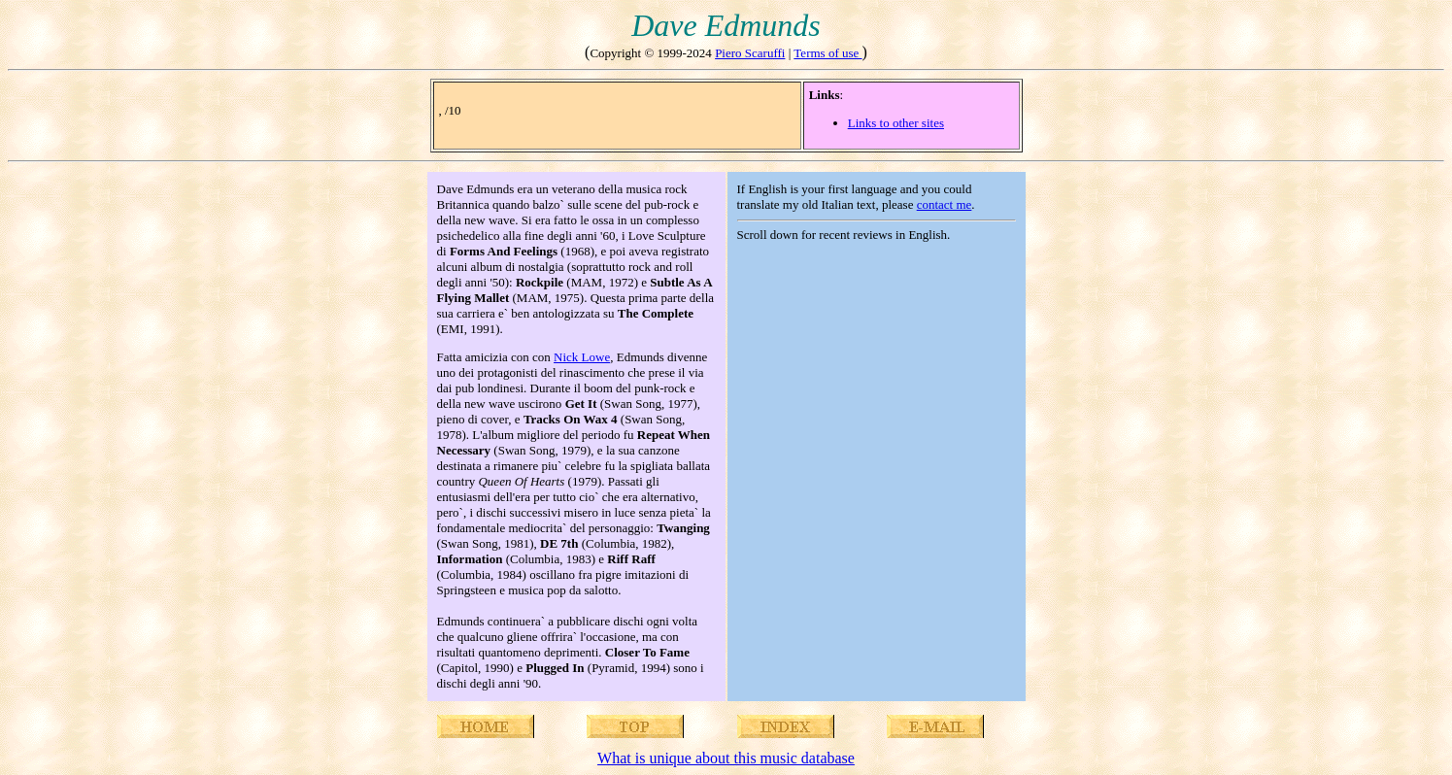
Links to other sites (896, 123)
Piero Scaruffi (750, 53)
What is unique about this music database (726, 758)
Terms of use (827, 53)
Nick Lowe (582, 357)
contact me (944, 204)
